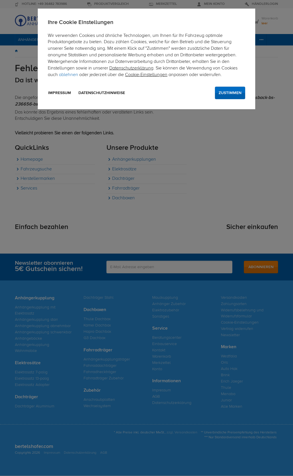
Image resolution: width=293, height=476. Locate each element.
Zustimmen (230, 93)
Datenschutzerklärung (131, 68)
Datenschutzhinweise (101, 93)
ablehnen (68, 75)
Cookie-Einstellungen (146, 75)
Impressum (59, 93)
